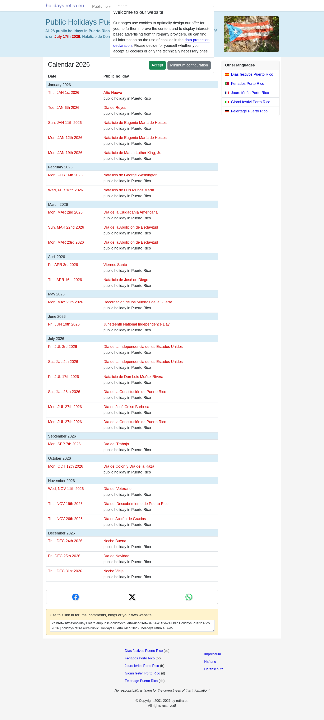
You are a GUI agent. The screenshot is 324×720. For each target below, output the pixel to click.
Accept (157, 65)
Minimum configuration (189, 65)
